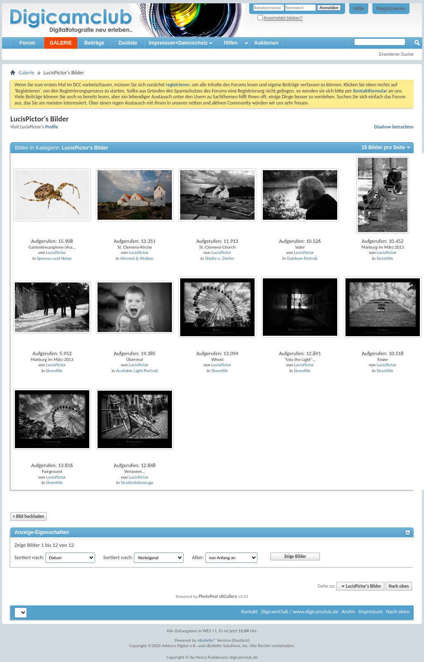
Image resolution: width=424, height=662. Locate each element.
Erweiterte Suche (396, 54)
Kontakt (249, 611)
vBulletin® (207, 640)
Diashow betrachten (394, 127)
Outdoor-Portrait (302, 258)
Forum (27, 43)
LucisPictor (56, 252)
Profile (51, 127)
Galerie (26, 72)
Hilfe (358, 9)
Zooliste (127, 43)
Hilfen (231, 43)
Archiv (348, 611)
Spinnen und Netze (54, 258)
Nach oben (398, 586)
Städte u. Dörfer (219, 258)
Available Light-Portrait (137, 370)
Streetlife (384, 258)
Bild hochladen (28, 516)
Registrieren (390, 9)
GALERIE (60, 43)
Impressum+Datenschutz (178, 43)
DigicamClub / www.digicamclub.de (299, 611)
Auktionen (266, 43)
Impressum (370, 611)
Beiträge (94, 43)
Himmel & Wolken (137, 258)
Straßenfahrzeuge (137, 482)
